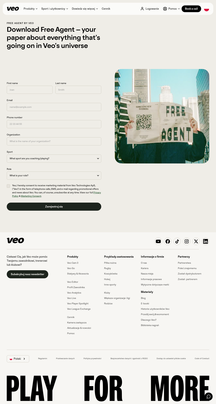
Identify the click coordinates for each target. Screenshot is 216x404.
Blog (143, 298)
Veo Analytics (74, 292)
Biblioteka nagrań (150, 325)
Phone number (14, 117)
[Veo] (13, 9)
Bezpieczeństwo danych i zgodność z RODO (129, 358)
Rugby (107, 268)
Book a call (191, 8)
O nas (144, 262)
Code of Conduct (202, 358)
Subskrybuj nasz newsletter (27, 274)
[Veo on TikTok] (177, 241)
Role (9, 169)
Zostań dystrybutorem (189, 273)
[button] (30, 9)
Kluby (107, 292)
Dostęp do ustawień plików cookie (171, 358)
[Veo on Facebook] (167, 241)
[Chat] (209, 397)
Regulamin (42, 358)
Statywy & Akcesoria (78, 273)
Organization (13, 134)
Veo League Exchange (79, 309)
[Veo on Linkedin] (205, 241)
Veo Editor (72, 282)
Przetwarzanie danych (65, 358)
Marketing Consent (31, 196)
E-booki (145, 303)
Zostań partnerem (187, 279)
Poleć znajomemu (187, 268)
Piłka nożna (110, 262)
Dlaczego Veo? (148, 319)
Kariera (144, 268)
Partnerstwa (184, 262)
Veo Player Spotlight (77, 303)
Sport (10, 151)
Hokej (107, 279)
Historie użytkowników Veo (155, 309)
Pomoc (71, 333)
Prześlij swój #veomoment (155, 314)
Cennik (70, 317)
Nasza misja (147, 273)
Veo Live (71, 298)
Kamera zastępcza (76, 322)
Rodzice (108, 303)
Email (9, 100)
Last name (60, 83)
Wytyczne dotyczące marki (155, 284)
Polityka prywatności (92, 358)
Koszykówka (110, 273)
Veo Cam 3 (72, 262)
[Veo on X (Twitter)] (196, 241)
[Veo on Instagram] (186, 241)
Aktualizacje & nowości (79, 328)
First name (12, 83)
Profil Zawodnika (76, 287)
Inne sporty (110, 284)
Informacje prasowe (151, 279)
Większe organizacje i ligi (117, 298)
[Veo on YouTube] (158, 241)
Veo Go (71, 268)
